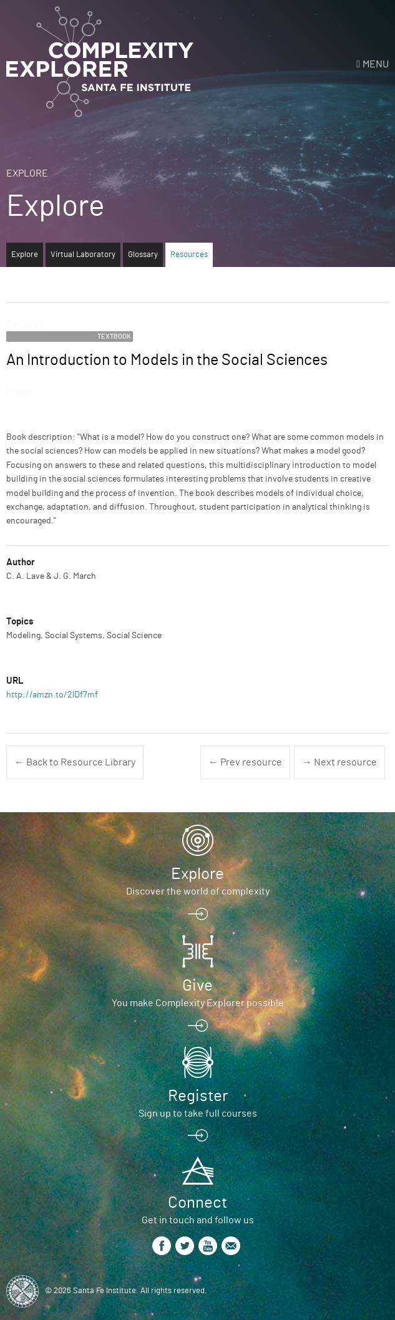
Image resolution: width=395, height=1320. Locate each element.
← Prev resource (245, 762)
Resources (189, 255)
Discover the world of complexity (198, 891)
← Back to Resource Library (74, 762)
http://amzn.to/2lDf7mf (52, 695)
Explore (27, 173)
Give (197, 986)
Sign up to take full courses (198, 1114)
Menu (376, 64)
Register (198, 1096)
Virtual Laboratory (83, 255)
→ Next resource (339, 762)
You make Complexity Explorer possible (198, 1003)
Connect (197, 1203)
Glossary (143, 255)
